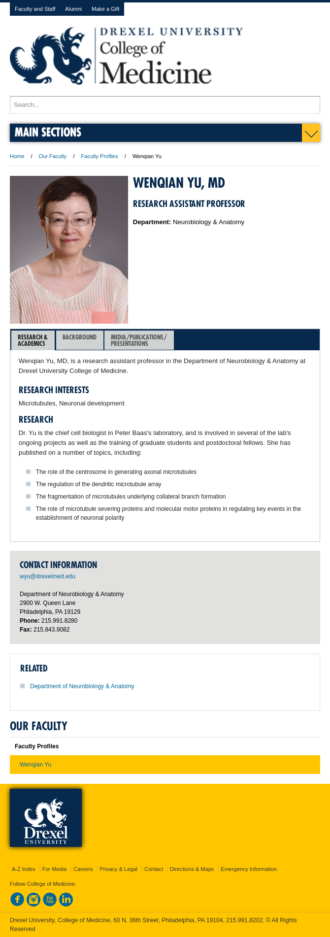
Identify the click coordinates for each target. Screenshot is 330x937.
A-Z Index (23, 869)
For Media (54, 869)
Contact (153, 869)
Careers (83, 869)
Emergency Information (249, 869)
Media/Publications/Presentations (139, 340)
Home (17, 156)
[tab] (33, 340)
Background (80, 340)
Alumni (73, 9)
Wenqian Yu (35, 764)
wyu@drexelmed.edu (47, 576)
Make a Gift (105, 9)
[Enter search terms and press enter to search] (165, 105)
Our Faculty (53, 156)
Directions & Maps (192, 869)
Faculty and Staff (35, 9)
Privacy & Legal (118, 869)
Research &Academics (33, 340)
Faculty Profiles (99, 156)
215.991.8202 (244, 920)
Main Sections (48, 132)
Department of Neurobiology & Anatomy (82, 686)
